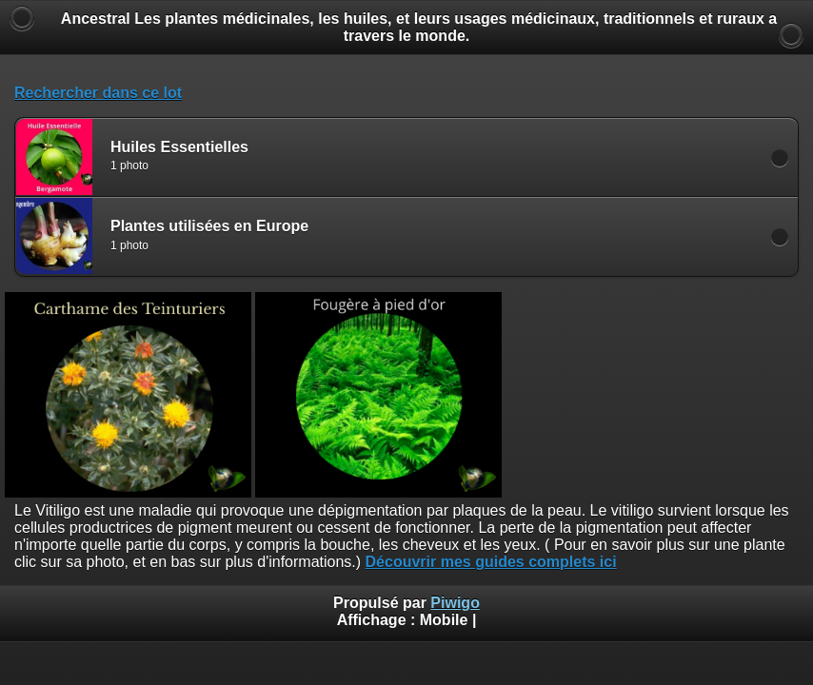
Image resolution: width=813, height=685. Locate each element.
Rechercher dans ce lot (98, 93)
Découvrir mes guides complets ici (491, 562)
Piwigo (455, 603)
